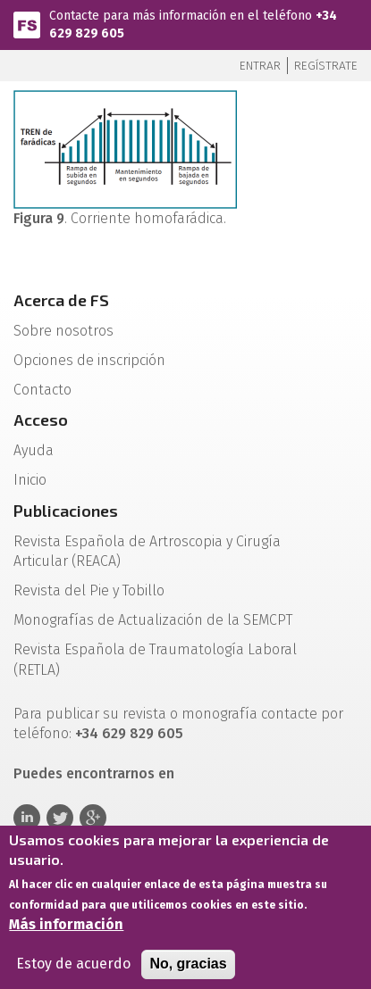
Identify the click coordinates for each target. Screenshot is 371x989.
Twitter (59, 817)
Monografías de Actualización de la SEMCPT (152, 619)
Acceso (40, 419)
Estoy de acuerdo (73, 970)
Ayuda (33, 450)
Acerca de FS (61, 300)
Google (93, 817)
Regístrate (326, 65)
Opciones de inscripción (89, 360)
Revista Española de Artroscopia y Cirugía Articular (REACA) (147, 551)
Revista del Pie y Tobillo (88, 590)
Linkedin (26, 817)
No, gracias (187, 970)
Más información (66, 931)
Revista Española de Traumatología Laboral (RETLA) (155, 659)
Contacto (42, 389)
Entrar (260, 65)
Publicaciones (65, 510)
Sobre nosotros (63, 330)
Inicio (29, 479)
